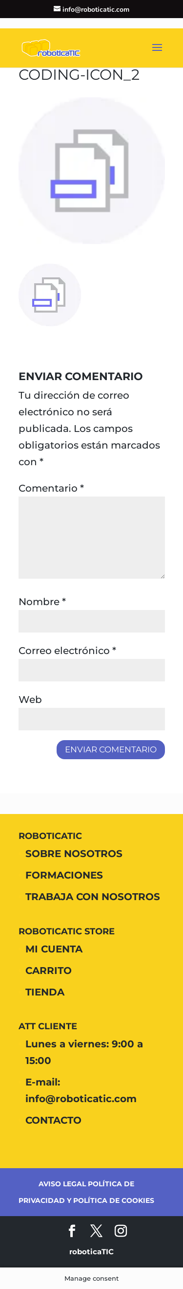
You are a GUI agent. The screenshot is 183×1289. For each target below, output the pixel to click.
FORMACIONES (64, 875)
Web (30, 699)
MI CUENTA (53, 949)
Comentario (51, 488)
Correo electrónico (67, 650)
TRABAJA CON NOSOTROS (92, 897)
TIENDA (44, 992)
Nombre (42, 602)
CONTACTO (53, 1120)
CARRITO (48, 970)
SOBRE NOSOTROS (73, 853)
